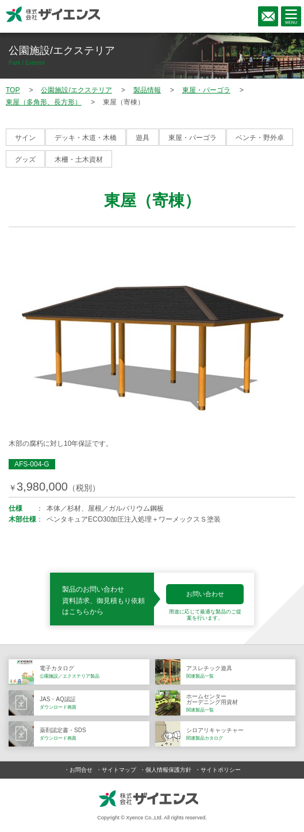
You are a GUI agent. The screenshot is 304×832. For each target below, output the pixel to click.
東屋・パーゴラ (192, 138)
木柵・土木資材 (79, 159)
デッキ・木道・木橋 (86, 138)
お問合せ (81, 770)
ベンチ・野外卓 (260, 138)
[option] (152, 334)
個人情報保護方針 (168, 770)
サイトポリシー (221, 770)
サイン (25, 138)
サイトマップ (119, 770)
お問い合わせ (205, 593)
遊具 (142, 138)
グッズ (25, 159)
